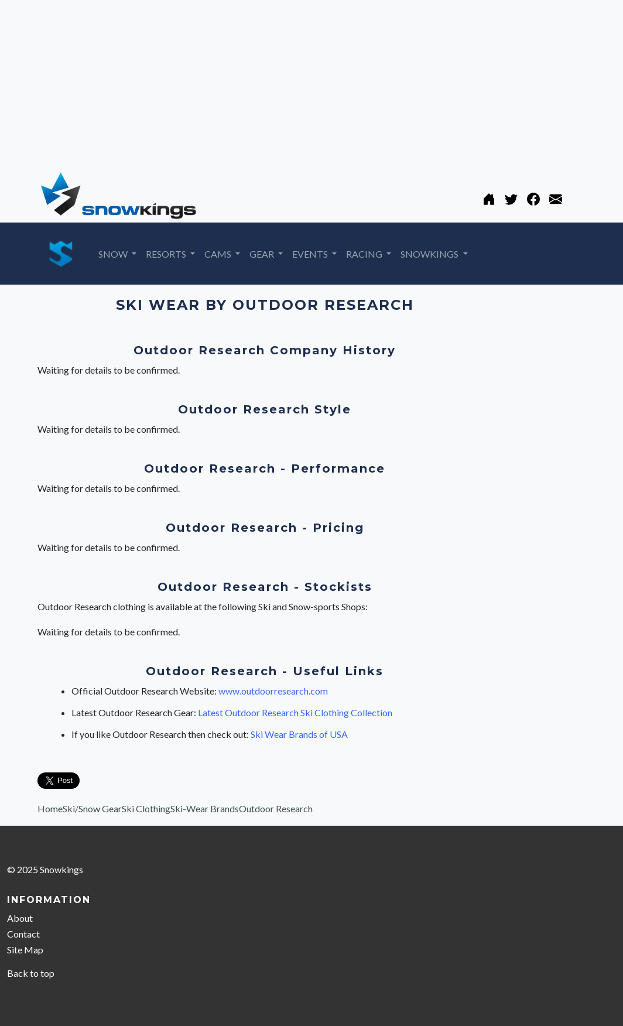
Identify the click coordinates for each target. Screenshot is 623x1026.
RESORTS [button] (167, 253)
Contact (23, 933)
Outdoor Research (276, 808)
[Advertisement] (311, 82)
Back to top (30, 973)
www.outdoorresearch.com (273, 690)
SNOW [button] (113, 253)
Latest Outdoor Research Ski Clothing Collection (295, 712)
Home (50, 808)
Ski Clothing (146, 808)
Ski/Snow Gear (92, 808)
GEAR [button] (262, 253)
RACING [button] (365, 253)
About (20, 918)
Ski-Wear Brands (204, 808)
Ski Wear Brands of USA (299, 734)
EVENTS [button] (311, 253)
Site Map (25, 949)
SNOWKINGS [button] (430, 253)
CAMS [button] (218, 253)
